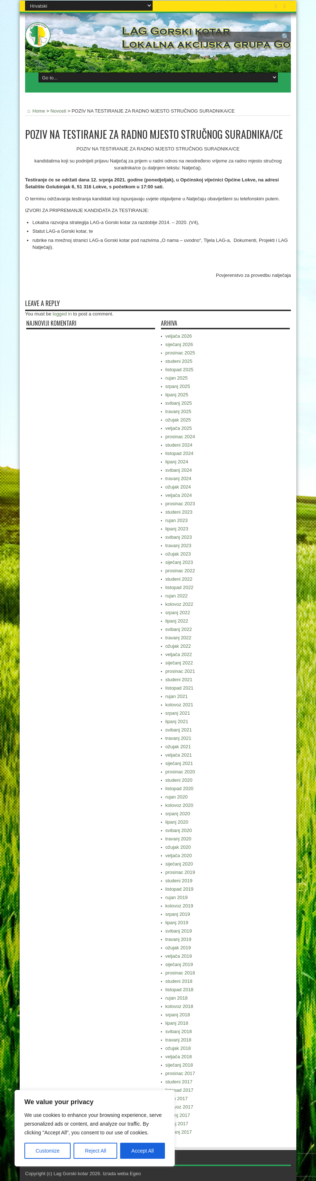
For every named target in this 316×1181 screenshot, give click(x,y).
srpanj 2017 (177, 1115)
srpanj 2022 (177, 612)
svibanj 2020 (178, 830)
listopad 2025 (179, 369)
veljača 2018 (178, 1056)
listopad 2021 (179, 688)
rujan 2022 (176, 596)
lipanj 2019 (176, 922)
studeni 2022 (178, 579)
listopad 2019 (179, 889)
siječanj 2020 (179, 864)
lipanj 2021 (176, 721)
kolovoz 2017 (179, 1107)
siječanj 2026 (179, 344)
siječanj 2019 (179, 964)
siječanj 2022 (179, 663)
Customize (48, 1151)
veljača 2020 (178, 855)
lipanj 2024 (176, 461)
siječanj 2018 (179, 1065)
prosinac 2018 (180, 973)
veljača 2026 (178, 336)
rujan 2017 (176, 1098)
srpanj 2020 (177, 813)
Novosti (58, 111)
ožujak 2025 (178, 420)
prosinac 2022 (180, 570)
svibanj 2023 (178, 537)
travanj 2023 (178, 545)
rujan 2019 (176, 897)
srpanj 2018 (177, 1014)
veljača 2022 (178, 654)
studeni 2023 (178, 512)
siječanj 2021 (179, 763)
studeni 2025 (178, 361)
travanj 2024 (178, 478)
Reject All (95, 1151)
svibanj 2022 (178, 629)
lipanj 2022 (176, 621)
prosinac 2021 (180, 671)
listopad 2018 (179, 989)
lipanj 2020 (176, 822)
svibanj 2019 (178, 931)
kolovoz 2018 (179, 1006)
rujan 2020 (176, 797)
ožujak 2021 (178, 746)
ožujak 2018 (178, 1048)
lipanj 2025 (176, 394)
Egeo (135, 1173)
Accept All (142, 1151)
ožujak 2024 (178, 487)
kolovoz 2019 (179, 906)
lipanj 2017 (176, 1123)
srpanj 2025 (177, 386)
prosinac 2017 (180, 1073)
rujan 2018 (176, 998)
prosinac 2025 (180, 353)
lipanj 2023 (176, 528)
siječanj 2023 (179, 562)
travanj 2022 (178, 637)
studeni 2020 (178, 780)
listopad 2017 (179, 1090)
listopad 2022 (179, 587)
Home (35, 111)
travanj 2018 (178, 1040)
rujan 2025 (176, 378)
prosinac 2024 (180, 436)
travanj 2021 (178, 738)
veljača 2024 (178, 495)
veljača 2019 (178, 956)
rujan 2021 (176, 696)
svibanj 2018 (178, 1031)
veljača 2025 (178, 428)
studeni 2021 (178, 679)
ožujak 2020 (178, 847)
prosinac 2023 (180, 503)
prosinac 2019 (180, 872)
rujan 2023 (176, 520)
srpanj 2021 (177, 713)
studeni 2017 (178, 1081)
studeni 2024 (178, 445)
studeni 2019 (178, 880)
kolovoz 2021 (179, 704)
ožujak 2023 (178, 554)
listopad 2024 (179, 453)
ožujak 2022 (178, 646)
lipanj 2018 (176, 1023)
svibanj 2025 (178, 403)
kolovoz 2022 (179, 604)
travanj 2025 (178, 411)
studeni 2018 (178, 981)
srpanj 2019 (177, 914)
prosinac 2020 (180, 771)
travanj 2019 (178, 939)
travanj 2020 (178, 838)
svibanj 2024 (178, 470)
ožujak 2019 (178, 947)
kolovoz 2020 (179, 805)
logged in (62, 314)
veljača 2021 (178, 755)
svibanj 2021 (178, 730)
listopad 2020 (179, 788)
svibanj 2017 (178, 1132)
